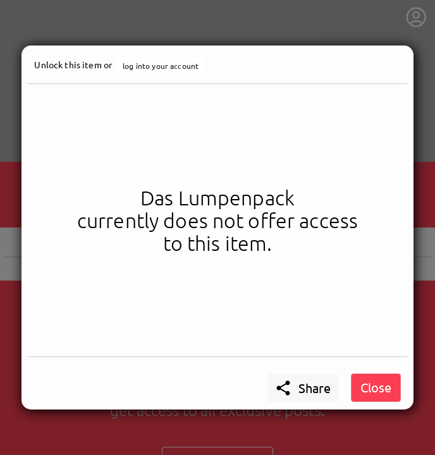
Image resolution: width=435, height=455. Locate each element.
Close (375, 387)
